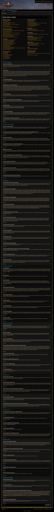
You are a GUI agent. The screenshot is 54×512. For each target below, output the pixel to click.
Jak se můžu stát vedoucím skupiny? (32, 23)
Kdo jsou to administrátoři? (30, 20)
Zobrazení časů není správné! (7, 32)
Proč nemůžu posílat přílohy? (7, 45)
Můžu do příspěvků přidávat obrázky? (8, 54)
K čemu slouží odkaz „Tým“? (31, 26)
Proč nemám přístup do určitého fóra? (8, 44)
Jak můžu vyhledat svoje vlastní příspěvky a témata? (34, 40)
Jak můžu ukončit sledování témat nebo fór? (33, 45)
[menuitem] (50, 1)
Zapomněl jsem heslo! (6, 25)
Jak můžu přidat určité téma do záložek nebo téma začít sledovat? (35, 43)
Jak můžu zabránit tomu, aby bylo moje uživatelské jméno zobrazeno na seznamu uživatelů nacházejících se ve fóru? (13, 31)
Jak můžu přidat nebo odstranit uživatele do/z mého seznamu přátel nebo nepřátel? (38, 34)
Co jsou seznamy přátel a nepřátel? (32, 33)
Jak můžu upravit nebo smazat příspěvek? (8, 40)
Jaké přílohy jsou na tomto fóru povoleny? (32, 48)
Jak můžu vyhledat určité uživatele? (32, 39)
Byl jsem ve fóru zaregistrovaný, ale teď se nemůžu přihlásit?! (11, 24)
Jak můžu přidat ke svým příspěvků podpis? (8, 41)
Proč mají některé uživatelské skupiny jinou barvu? (33, 24)
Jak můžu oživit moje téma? (6, 49)
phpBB (49, 151)
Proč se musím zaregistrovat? (7, 20)
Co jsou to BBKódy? (5, 52)
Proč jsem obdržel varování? (6, 46)
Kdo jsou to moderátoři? (30, 21)
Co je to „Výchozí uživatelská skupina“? (32, 25)
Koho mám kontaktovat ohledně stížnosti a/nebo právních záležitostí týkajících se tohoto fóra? (38, 54)
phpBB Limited (33, 480)
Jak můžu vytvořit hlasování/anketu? (7, 42)
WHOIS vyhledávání (13, 492)
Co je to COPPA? (5, 21)
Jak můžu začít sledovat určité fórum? (32, 44)
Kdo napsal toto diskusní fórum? (31, 51)
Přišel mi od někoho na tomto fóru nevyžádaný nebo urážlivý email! (36, 30)
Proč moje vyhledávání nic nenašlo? (32, 37)
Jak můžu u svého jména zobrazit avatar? (8, 35)
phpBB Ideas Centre (46, 485)
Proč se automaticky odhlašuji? (7, 26)
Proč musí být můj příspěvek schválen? (8, 48)
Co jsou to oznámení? (6, 56)
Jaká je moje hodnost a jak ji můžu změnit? (8, 36)
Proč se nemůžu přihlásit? (6, 23)
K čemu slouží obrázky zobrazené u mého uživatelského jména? (11, 34)
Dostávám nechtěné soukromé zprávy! (32, 29)
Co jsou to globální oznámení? (7, 55)
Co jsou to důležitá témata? (6, 57)
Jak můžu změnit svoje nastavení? (7, 29)
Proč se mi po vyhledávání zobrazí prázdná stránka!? (34, 38)
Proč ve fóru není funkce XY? (31, 52)
